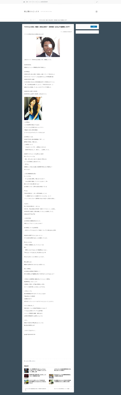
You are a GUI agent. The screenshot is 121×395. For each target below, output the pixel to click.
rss (96, 11)
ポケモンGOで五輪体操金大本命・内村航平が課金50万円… (35, 389)
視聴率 (46, 1)
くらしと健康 (40, 1)
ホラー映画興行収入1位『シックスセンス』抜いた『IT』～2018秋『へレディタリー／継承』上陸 (37, 370)
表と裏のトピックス (31, 11)
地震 (44, 1)
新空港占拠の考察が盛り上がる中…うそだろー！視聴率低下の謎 (37, 375)
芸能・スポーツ (29, 1)
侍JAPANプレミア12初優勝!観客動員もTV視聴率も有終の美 (62, 375)
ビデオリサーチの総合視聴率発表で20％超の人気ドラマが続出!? (62, 370)
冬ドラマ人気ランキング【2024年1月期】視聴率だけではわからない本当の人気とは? (37, 381)
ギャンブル (35, 1)
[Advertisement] (37, 346)
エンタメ (27, 360)
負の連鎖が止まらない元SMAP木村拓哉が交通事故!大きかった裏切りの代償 (62, 381)
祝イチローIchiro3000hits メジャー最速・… (62, 388)
